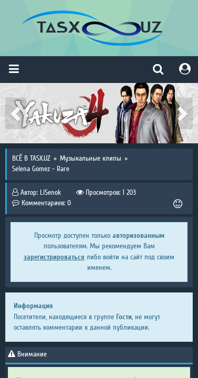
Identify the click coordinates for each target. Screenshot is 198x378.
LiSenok (50, 192)
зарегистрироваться (54, 257)
